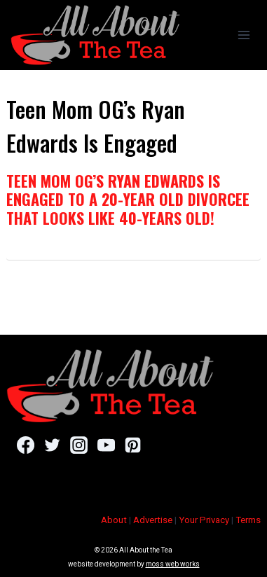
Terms (248, 520)
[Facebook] (25, 445)
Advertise (152, 520)
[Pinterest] (133, 445)
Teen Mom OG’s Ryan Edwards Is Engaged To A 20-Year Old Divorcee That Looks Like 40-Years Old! (127, 199)
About (114, 520)
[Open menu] (243, 35)
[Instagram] (79, 445)
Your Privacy (204, 520)
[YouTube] (106, 445)
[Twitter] (52, 445)
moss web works (173, 564)
